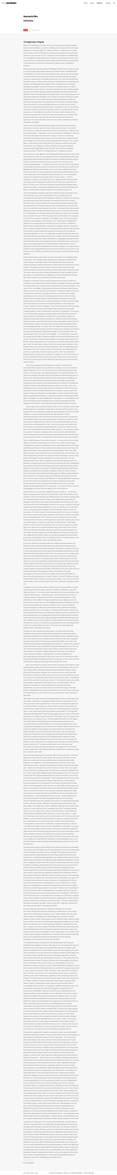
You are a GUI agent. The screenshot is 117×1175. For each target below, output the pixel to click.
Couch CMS (91, 1173)
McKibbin (8, 3)
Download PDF (34, 30)
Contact (108, 3)
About (92, 3)
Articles (32, 1173)
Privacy (66, 1173)
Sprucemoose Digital (77, 1173)
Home (85, 3)
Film (25, 30)
